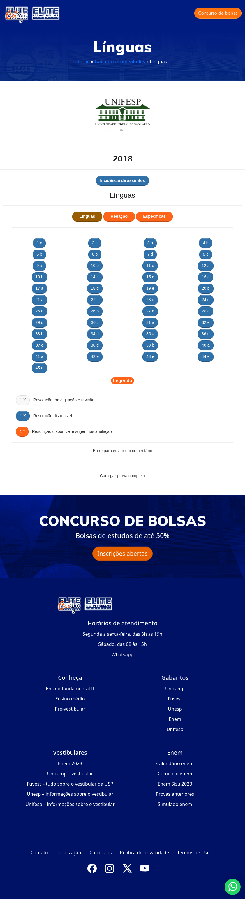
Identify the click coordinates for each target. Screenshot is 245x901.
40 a (205, 345)
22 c (94, 299)
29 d (39, 322)
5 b (39, 254)
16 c (205, 277)
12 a (205, 265)
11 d (150, 265)
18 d (95, 288)
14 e (95, 277)
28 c (205, 311)
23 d (150, 299)
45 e (39, 368)
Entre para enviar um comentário (122, 450)
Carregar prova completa (122, 475)
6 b (95, 254)
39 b (150, 345)
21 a (39, 299)
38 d (95, 345)
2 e (95, 242)
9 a (39, 265)
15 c (150, 277)
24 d (205, 299)
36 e (205, 333)
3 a (150, 242)
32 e (205, 322)
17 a (39, 288)
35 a (150, 333)
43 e (150, 356)
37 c (39, 345)
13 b (39, 277)
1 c (39, 242)
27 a (150, 311)
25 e (39, 311)
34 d (95, 333)
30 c (94, 322)
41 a (39, 356)
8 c (206, 254)
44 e (205, 356)
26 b (95, 311)
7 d (150, 254)
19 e (150, 288)
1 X (23, 415)
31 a (150, 322)
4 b (205, 242)
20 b (205, 288)
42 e (95, 356)
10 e (95, 265)
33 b (39, 333)
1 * (22, 431)
